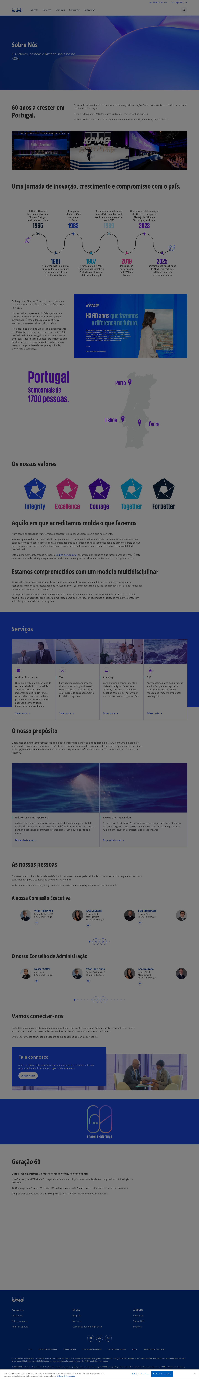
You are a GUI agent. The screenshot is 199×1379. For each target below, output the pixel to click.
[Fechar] (195, 1374)
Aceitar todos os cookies (162, 1374)
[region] (99, 1374)
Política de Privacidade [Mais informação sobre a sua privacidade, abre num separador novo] (66, 1376)
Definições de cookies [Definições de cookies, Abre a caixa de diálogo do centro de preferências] (140, 1374)
